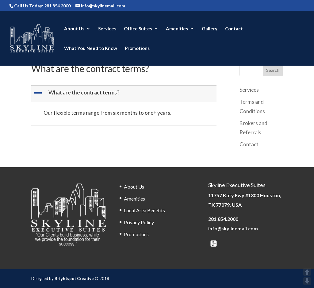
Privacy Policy (139, 222)
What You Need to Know (90, 48)
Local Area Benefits (144, 210)
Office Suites (138, 28)
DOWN (307, 281)
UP (307, 272)
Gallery (209, 28)
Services (107, 28)
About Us (74, 28)
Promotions (137, 48)
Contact (234, 28)
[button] (124, 94)
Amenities (177, 28)
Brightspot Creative (75, 278)
